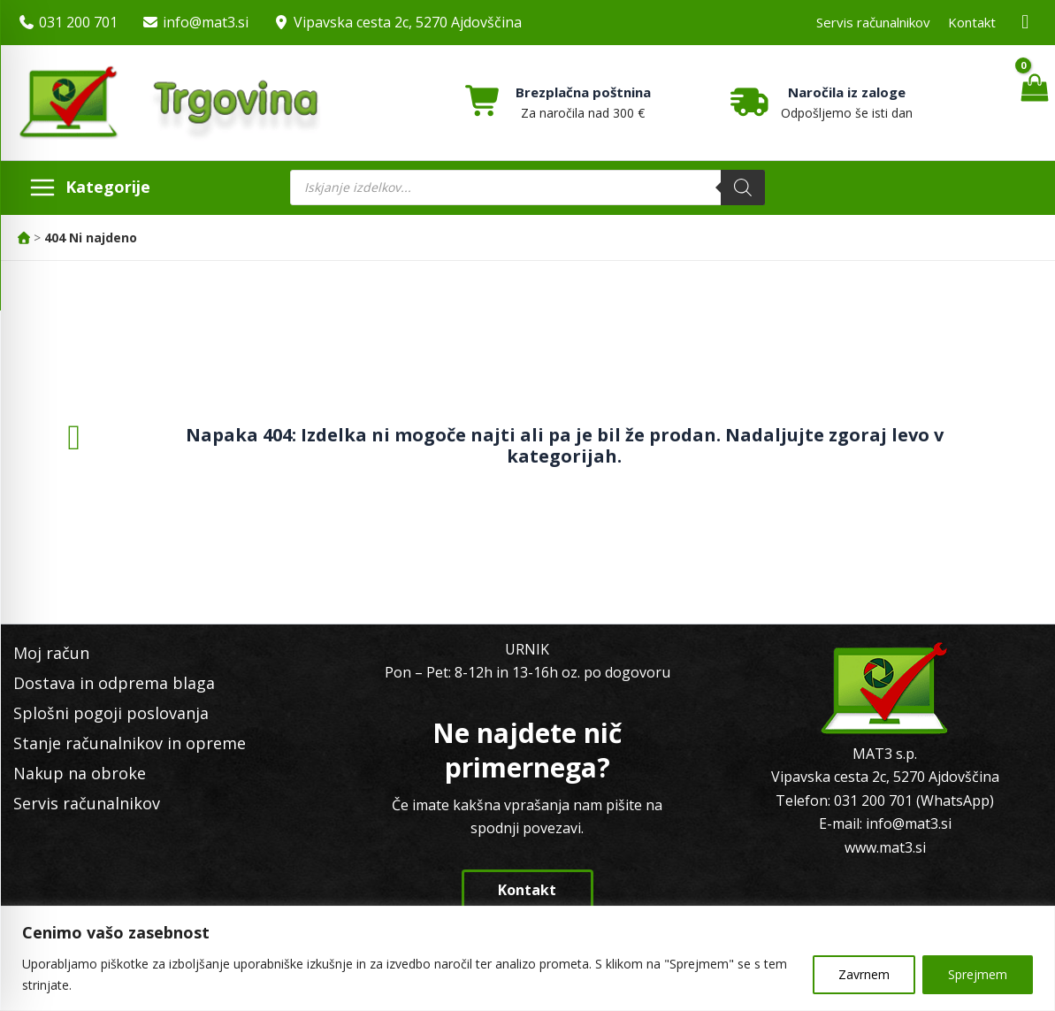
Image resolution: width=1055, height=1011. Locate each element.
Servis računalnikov (873, 22)
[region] (527, 958)
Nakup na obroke (79, 773)
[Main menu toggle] (89, 187)
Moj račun (51, 652)
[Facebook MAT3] (1025, 22)
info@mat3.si (205, 22)
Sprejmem (977, 974)
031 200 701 (78, 22)
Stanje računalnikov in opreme (129, 743)
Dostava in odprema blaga (114, 682)
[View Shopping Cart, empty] (1034, 102)
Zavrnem (864, 974)
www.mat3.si (885, 847)
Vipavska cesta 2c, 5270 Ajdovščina (408, 22)
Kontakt (972, 22)
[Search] (743, 187)
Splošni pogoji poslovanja (111, 713)
